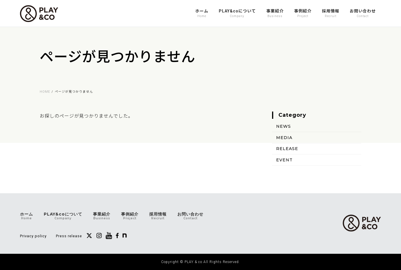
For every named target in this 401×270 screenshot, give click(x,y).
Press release (69, 236)
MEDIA (284, 137)
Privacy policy (33, 236)
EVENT (284, 160)
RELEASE (287, 148)
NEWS (283, 126)
